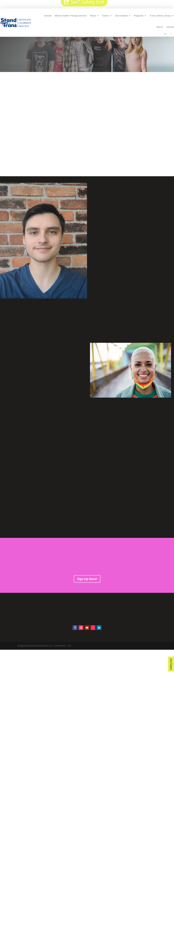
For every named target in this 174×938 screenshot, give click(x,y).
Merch (160, 27)
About (93, 15)
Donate (48, 15)
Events (105, 15)
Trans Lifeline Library (160, 15)
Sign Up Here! (87, 579)
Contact (170, 27)
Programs (138, 15)
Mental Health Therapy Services (71, 15)
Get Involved (121, 15)
